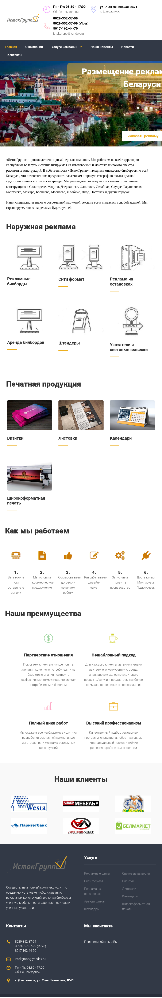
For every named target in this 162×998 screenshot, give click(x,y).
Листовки (67, 438)
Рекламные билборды (19, 281)
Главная (11, 47)
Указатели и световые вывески (129, 348)
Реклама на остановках (121, 282)
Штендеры (69, 343)
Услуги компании (64, 47)
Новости (127, 47)
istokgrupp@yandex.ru (68, 34)
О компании (34, 47)
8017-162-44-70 (65, 28)
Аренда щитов (94, 902)
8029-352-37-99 (65, 18)
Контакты (14, 55)
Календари (121, 438)
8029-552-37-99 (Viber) (70, 23)
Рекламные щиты (97, 874)
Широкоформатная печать (26, 501)
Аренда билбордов (25, 342)
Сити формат (71, 279)
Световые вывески (136, 874)
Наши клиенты (101, 47)
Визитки (15, 438)
